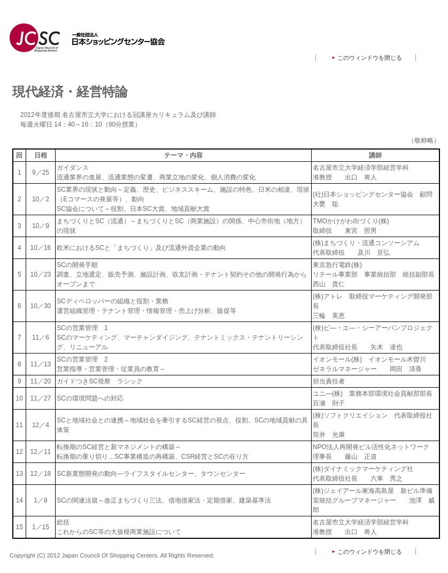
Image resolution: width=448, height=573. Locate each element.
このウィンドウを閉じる (369, 57)
